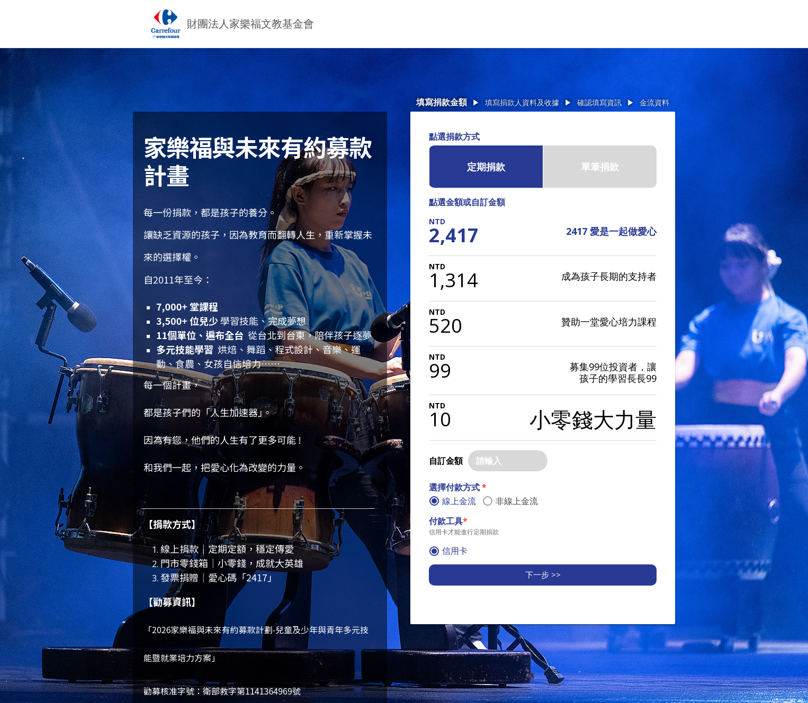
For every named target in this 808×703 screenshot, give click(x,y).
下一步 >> (543, 574)
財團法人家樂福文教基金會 (250, 23)
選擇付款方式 (458, 487)
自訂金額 (446, 461)
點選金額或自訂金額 (467, 202)
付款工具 (448, 521)
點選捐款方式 (454, 136)
